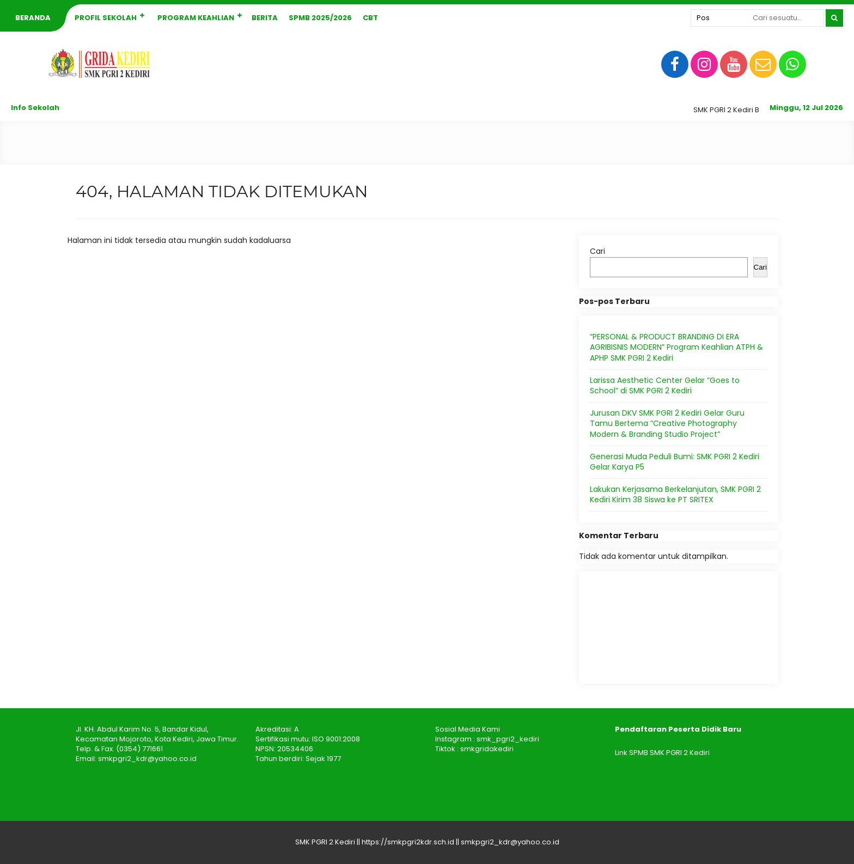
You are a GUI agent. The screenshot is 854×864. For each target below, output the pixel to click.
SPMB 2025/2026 (320, 18)
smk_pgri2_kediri (508, 739)
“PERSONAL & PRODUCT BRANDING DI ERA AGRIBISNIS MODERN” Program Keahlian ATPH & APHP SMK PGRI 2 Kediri (676, 347)
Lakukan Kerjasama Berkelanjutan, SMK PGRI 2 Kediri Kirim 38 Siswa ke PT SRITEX (675, 495)
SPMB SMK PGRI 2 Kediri (669, 752)
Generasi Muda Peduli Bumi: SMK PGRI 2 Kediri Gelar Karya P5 (674, 462)
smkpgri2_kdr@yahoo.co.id (147, 758)
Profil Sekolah (106, 18)
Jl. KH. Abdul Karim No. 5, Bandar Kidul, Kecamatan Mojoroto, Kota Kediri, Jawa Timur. (157, 734)
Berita (265, 18)
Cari (597, 251)
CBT (370, 18)
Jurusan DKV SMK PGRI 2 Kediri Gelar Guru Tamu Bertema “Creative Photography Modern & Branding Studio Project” (667, 423)
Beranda (33, 18)
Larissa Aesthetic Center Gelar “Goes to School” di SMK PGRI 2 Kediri (665, 386)
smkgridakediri (487, 749)
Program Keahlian (195, 18)
